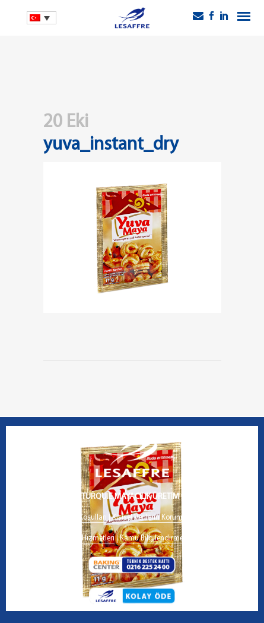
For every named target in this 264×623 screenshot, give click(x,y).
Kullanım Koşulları (78, 517)
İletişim (200, 538)
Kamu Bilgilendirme (151, 538)
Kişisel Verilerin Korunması (154, 517)
